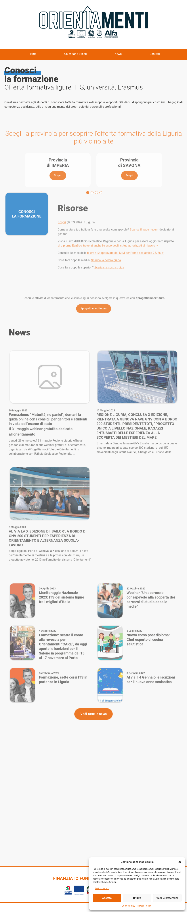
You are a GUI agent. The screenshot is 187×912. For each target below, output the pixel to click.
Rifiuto (137, 898)
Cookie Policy (128, 906)
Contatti (155, 54)
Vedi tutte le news (93, 728)
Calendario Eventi (75, 54)
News (118, 54)
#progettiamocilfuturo (93, 336)
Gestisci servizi (102, 888)
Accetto (107, 898)
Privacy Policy (144, 906)
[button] (180, 862)
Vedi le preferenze (167, 898)
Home (32, 54)
